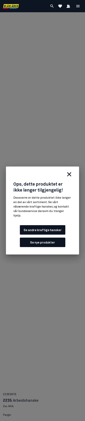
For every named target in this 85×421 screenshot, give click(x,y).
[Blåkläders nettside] (11, 6)
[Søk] (52, 6)
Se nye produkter (42, 242)
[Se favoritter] (60, 6)
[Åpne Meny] (78, 6)
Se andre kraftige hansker (43, 230)
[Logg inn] (68, 6)
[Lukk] (69, 174)
